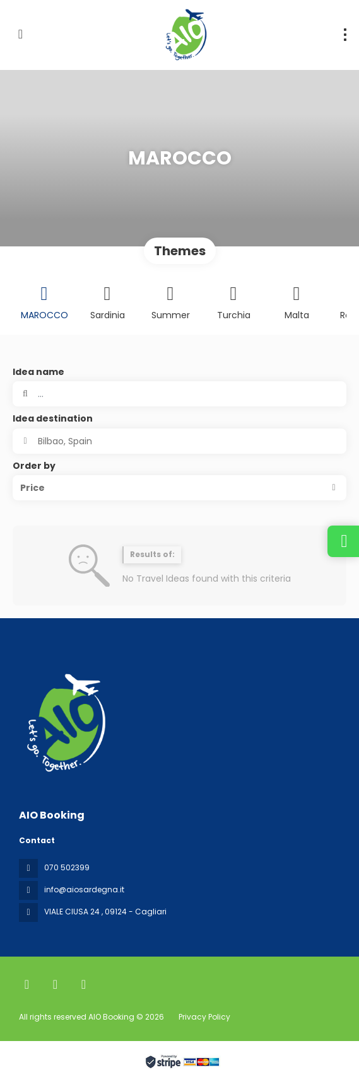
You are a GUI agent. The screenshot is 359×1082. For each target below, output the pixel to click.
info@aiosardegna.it (84, 889)
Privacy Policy (204, 1016)
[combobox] (179, 441)
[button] (179, 487)
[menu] (345, 35)
